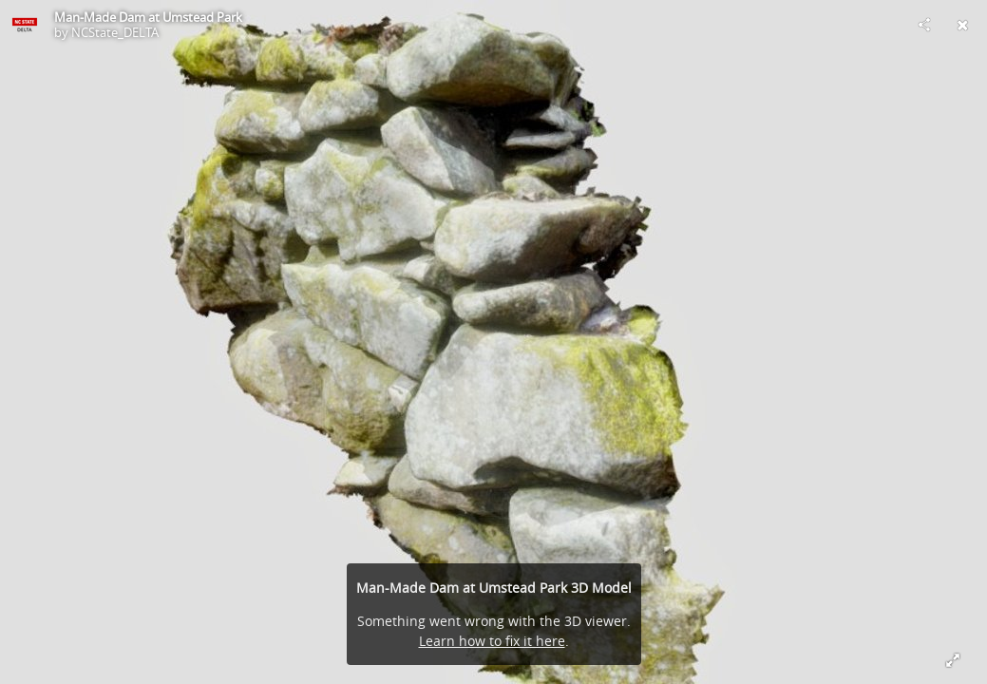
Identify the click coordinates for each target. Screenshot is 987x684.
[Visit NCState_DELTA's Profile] (24, 25)
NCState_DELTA (115, 32)
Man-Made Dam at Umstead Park (148, 17)
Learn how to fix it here (492, 641)
